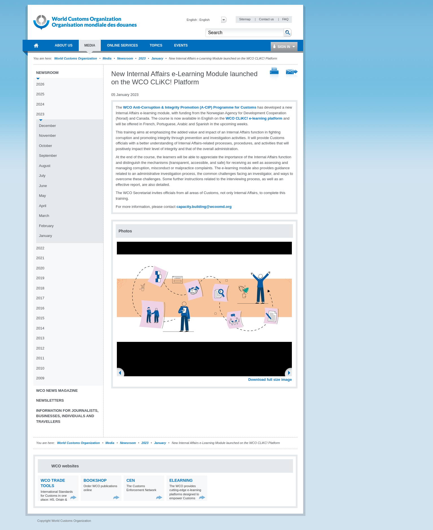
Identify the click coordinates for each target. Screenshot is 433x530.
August (44, 166)
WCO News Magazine (57, 390)
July (42, 175)
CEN (130, 480)
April (42, 206)
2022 (40, 248)
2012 (40, 348)
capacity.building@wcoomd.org (203, 206)
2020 (40, 268)
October (45, 146)
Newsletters (50, 400)
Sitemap (245, 19)
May (42, 195)
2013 (40, 338)
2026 (40, 84)
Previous (121, 373)
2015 (40, 318)
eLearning (181, 480)
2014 (40, 328)
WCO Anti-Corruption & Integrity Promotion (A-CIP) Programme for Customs (189, 107)
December (47, 126)
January (157, 58)
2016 (40, 308)
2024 (40, 104)
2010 (40, 368)
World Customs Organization (76, 58)
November (47, 135)
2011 (40, 358)
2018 (40, 288)
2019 (40, 278)
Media (107, 58)
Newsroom (125, 58)
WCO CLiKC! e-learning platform (254, 118)
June (43, 186)
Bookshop (95, 480)
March (44, 216)
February (46, 226)
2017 (40, 298)
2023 (142, 58)
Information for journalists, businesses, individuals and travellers (67, 416)
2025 (40, 94)
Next (291, 373)
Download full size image (270, 379)
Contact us (267, 19)
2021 (40, 258)
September (48, 155)
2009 (40, 378)
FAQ (285, 19)
